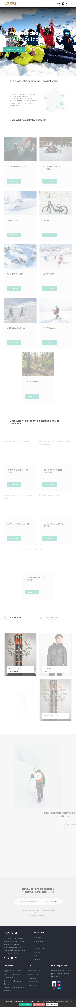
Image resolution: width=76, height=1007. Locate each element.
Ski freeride (37, 952)
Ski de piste (37, 938)
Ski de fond (37, 956)
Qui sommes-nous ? (34, 971)
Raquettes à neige (39, 948)
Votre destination (14, 50)
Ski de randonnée (39, 941)
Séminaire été (32, 978)
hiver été (62, 3)
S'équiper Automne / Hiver (12, 971)
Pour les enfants (39, 959)
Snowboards (38, 945)
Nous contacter (33, 974)
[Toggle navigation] (72, 3)
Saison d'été (32, 985)
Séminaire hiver (33, 982)
